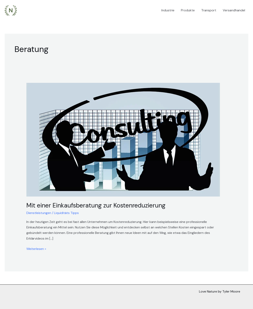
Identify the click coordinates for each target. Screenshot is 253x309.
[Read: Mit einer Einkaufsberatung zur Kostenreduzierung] (123, 139)
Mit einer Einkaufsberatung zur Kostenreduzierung (95, 205)
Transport (208, 10)
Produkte (188, 10)
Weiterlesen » (36, 248)
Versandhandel (234, 10)
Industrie (167, 10)
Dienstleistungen (38, 213)
